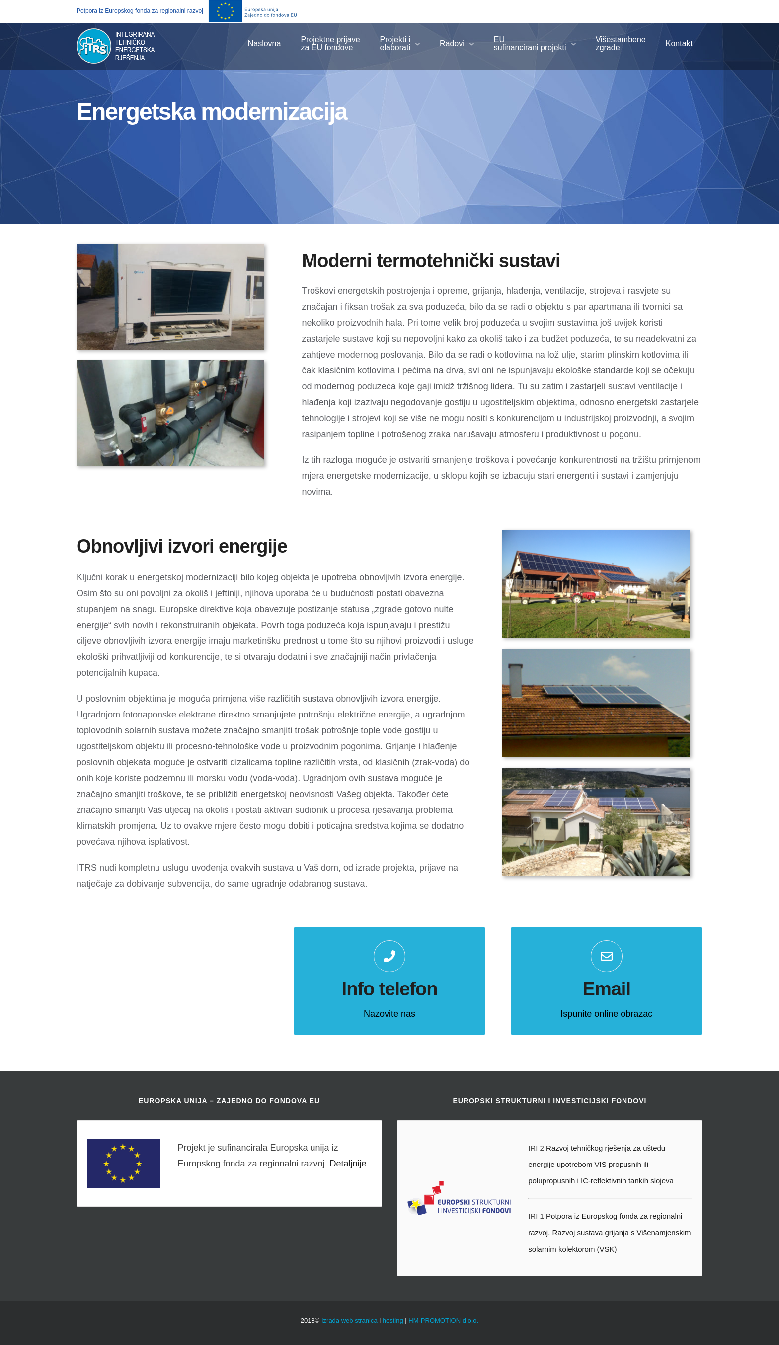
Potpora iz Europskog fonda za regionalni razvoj (140, 10)
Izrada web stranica (349, 1320)
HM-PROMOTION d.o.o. (443, 1320)
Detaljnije (348, 1163)
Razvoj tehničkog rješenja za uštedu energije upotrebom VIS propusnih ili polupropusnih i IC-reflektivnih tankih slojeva (601, 1164)
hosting (393, 1320)
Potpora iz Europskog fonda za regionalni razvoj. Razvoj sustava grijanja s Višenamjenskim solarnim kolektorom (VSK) (609, 1232)
